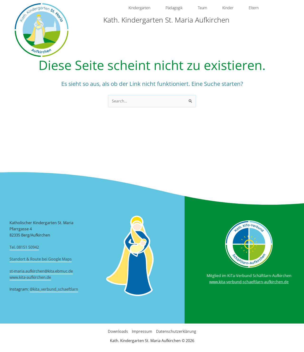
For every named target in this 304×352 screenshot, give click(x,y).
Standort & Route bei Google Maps (41, 259)
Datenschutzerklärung (176, 331)
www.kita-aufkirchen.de (30, 277)
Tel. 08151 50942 (24, 247)
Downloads (118, 331)
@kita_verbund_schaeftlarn (54, 289)
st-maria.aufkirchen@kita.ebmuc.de (41, 271)
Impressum (142, 331)
